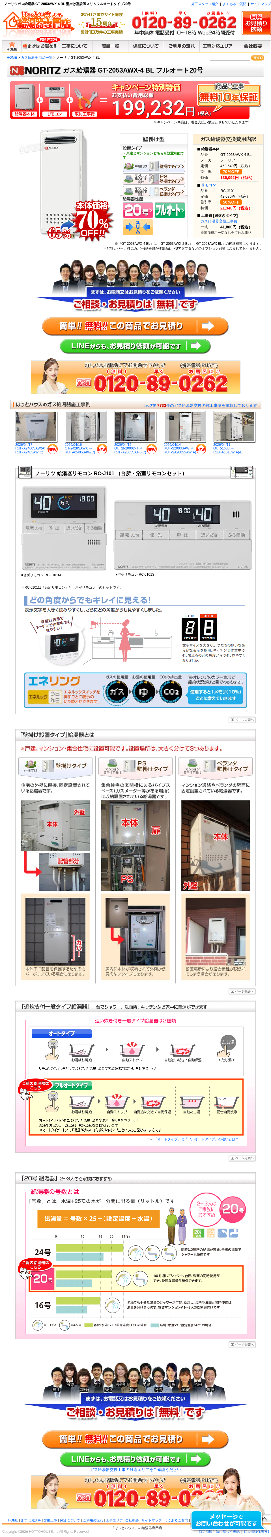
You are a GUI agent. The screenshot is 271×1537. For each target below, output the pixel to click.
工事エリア (114, 1520)
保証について (70, 1520)
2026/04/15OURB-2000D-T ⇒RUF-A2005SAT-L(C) (135, 447)
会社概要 (132, 1520)
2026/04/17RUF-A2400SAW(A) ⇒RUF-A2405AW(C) (36, 447)
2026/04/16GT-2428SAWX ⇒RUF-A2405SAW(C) (86, 447)
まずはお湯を (31, 1520)
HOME (12, 58)
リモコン (208, 185)
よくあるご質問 (234, 4)
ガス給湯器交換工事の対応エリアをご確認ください (135, 1469)
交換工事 (50, 1520)
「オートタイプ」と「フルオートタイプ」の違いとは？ (196, 1139)
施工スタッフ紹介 (204, 4)
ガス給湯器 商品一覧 (36, 58)
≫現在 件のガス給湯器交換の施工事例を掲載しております (200, 405)
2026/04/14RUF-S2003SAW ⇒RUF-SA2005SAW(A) (185, 447)
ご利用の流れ (93, 1520)
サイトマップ (261, 4)
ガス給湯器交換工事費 (219, 221)
